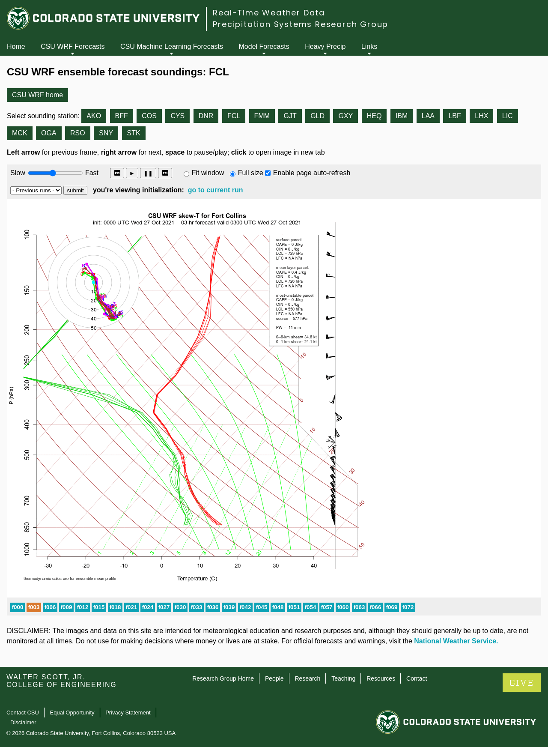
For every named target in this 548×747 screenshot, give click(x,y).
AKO (93, 116)
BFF (121, 116)
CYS (177, 116)
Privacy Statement (128, 712)
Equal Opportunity (72, 712)
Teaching (343, 678)
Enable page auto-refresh (312, 172)
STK (133, 133)
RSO (77, 133)
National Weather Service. (456, 641)
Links (369, 46)
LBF (454, 116)
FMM (262, 116)
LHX (481, 116)
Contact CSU (22, 712)
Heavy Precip (325, 46)
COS (149, 116)
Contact (416, 678)
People (274, 678)
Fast (91, 172)
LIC (507, 116)
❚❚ (148, 173)
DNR (206, 116)
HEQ (374, 116)
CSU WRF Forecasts (72, 46)
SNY (106, 133)
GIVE (521, 683)
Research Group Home (223, 678)
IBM (402, 116)
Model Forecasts (264, 46)
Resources (380, 678)
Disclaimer (23, 722)
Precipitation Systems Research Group (300, 24)
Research (307, 678)
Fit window (208, 172)
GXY (345, 116)
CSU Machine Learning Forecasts (171, 46)
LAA (428, 116)
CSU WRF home (37, 95)
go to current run (215, 190)
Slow (17, 172)
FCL (233, 116)
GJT (289, 116)
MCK (19, 133)
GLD (317, 116)
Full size (250, 172)
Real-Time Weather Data (269, 12)
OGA (49, 133)
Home (16, 46)
